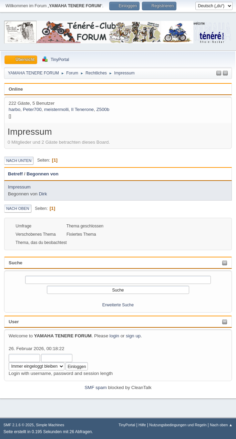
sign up (133, 335)
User (14, 321)
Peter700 (32, 109)
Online (16, 89)
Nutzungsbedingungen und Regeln (177, 425)
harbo (14, 109)
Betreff (15, 173)
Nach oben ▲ (221, 425)
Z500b (103, 109)
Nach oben (17, 208)
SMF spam (95, 387)
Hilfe (142, 425)
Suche (15, 262)
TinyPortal (127, 425)
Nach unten (18, 161)
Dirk (43, 193)
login (114, 335)
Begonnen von (43, 173)
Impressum (19, 187)
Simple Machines (50, 425)
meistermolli (56, 109)
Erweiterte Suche (118, 305)
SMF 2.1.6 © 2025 (18, 425)
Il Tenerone (82, 109)
